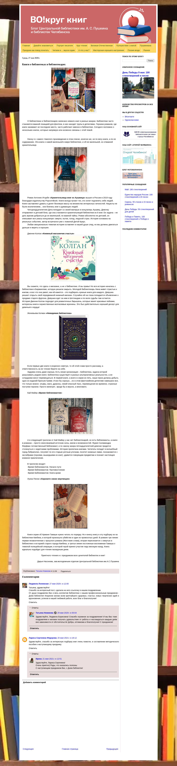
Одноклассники (132, 120)
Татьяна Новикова (43, 571)
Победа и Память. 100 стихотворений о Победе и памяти (137, 219)
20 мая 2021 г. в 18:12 (67, 638)
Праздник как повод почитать (36, 50)
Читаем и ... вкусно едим (64, 50)
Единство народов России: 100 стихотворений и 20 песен (139, 196)
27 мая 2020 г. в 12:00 (59, 584)
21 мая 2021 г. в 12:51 (52, 659)
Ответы (35, 608)
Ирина (39, 659)
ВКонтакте (129, 117)
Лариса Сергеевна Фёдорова (43, 638)
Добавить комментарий (34, 682)
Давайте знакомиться (43, 45)
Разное (147, 50)
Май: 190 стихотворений (136, 189)
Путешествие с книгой (126, 45)
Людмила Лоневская (39, 584)
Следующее (28, 749)
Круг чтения (82, 45)
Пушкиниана (145, 45)
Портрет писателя (65, 45)
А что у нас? (83, 50)
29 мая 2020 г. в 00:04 (67, 613)
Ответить (33, 602)
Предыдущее (112, 749)
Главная (26, 45)
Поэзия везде (134, 50)
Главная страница (70, 749)
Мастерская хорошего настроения (108, 50)
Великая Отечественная (102, 45)
